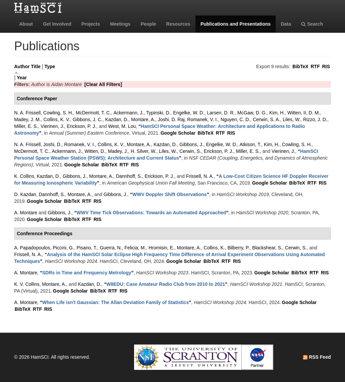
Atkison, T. (250, 144)
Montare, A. (143, 119)
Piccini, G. (63, 247)
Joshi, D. (52, 144)
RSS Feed (317, 357)
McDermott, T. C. (93, 112)
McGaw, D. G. (251, 112)
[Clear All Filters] (103, 84)
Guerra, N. (111, 247)
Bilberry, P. (238, 247)
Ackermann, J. (129, 112)
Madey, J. (118, 151)
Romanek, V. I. (202, 119)
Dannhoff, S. (129, 176)
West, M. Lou (122, 126)
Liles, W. (292, 119)
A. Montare (25, 212)
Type (49, 66)
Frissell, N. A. (200, 176)
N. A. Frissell (27, 112)
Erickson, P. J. (81, 126)
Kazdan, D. (116, 119)
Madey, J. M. (27, 119)
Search (312, 24)
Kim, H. (277, 112)
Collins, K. (214, 247)
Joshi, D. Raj (171, 119)
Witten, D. (95, 151)
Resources (178, 24)
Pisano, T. (86, 247)
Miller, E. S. (26, 126)
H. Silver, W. (143, 151)
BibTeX (300, 66)
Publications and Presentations (235, 24)
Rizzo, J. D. (315, 119)
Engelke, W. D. (189, 112)
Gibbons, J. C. (88, 119)
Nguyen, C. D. (235, 119)
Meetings (120, 24)
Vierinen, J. (52, 126)
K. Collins (24, 176)
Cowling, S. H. (58, 112)
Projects (90, 24)
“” (169, 194)
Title (36, 66)
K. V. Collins (26, 284)
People (148, 24)
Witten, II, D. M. (303, 112)
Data (286, 24)
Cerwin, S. (190, 151)
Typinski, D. (158, 112)
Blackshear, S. (267, 247)
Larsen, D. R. (220, 112)
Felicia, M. (135, 247)
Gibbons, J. (191, 144)
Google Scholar (177, 133)
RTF (315, 66)
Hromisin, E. (161, 247)
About (26, 24)
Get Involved (57, 24)
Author (22, 66)
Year (22, 77)
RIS (326, 66)
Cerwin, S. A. (266, 119)
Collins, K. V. (56, 119)
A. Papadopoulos (32, 247)
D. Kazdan (25, 194)
